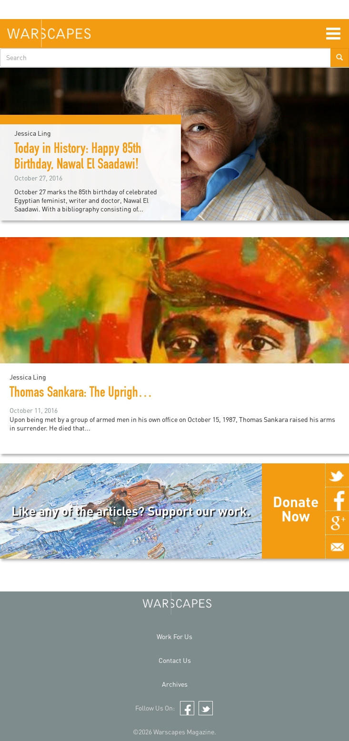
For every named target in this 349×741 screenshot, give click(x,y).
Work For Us (174, 636)
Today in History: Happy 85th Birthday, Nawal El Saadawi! (77, 158)
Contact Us (175, 660)
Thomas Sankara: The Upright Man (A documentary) (125, 394)
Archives (175, 684)
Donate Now (296, 508)
